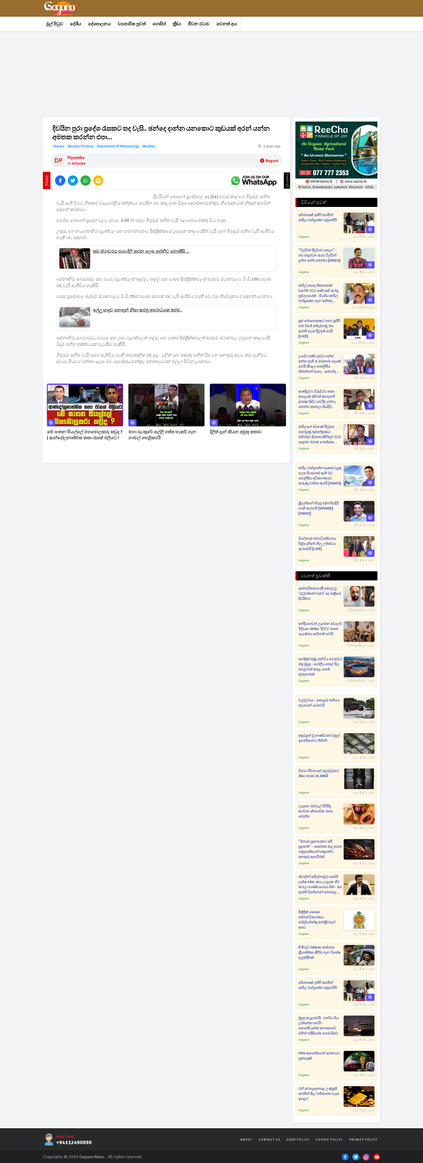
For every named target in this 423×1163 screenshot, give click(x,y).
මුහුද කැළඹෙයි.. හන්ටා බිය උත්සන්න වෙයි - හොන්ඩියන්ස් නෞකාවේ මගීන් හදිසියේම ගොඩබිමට (318, 1026)
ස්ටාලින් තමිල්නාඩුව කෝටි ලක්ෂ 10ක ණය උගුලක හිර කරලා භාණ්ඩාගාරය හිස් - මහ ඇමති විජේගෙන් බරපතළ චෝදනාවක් (320, 885)
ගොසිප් (159, 24)
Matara (58, 146)
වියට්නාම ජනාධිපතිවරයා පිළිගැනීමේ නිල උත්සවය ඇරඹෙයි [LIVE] (317, 543)
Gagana (303, 237)
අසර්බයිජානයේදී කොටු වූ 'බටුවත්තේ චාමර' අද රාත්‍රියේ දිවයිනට (319, 593)
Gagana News (91, 1156)
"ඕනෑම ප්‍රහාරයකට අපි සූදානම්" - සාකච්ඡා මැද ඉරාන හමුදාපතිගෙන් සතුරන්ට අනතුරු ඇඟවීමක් (320, 849)
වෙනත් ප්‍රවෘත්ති (315, 576)
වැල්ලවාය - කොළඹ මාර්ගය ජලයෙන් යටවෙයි (319, 703)
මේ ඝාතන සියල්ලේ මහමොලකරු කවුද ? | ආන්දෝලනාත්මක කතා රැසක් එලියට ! (84, 435)
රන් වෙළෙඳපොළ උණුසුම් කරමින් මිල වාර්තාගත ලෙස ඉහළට (318, 1093)
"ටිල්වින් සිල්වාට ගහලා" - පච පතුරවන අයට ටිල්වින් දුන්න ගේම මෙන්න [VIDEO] (319, 255)
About (246, 1139)
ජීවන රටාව (199, 24)
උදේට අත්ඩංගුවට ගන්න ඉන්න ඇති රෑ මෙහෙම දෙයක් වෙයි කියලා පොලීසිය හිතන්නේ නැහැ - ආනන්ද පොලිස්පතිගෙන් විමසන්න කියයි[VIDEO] (319, 364)
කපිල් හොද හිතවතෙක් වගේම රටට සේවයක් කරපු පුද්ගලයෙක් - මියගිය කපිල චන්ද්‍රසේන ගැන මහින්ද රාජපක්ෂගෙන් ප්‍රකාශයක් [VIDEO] (318, 293)
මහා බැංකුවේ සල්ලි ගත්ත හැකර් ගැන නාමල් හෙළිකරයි (162, 435)
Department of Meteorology (118, 146)
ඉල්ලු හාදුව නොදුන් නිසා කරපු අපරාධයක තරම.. (137, 310)
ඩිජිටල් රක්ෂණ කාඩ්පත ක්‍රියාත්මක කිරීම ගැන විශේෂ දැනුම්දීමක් (319, 952)
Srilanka (78, 163)
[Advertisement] (205, 74)
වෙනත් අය (226, 24)
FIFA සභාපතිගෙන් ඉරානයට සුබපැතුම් (319, 1056)
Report (269, 161)
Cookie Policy (329, 1139)
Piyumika (75, 157)
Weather (148, 146)
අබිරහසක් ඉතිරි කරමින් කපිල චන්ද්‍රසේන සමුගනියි (317, 217)
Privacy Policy (363, 1139)
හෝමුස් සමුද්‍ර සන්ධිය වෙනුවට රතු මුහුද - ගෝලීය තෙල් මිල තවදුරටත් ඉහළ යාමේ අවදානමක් (320, 667)
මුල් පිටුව (54, 24)
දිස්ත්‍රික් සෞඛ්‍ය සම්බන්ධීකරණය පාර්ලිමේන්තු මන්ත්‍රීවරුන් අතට (316, 920)
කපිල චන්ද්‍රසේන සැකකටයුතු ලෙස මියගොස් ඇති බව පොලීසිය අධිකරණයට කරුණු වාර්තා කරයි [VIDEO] (319, 476)
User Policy (298, 1139)
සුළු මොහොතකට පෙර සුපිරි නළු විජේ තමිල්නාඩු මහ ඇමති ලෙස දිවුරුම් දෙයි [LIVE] (319, 328)
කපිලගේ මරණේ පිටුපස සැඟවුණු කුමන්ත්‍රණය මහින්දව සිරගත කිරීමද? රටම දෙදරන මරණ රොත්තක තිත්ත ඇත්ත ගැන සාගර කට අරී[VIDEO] (319, 435)
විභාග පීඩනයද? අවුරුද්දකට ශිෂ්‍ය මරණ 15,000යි (318, 773)
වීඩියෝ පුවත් (313, 202)
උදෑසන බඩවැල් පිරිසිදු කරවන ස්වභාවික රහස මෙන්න (315, 811)
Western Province (81, 146)
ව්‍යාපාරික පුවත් (132, 24)
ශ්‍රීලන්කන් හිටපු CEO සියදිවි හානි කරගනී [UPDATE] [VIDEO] (318, 508)
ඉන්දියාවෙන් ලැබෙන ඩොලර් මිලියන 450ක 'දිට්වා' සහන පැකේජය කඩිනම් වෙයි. (320, 629)
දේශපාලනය (99, 24)
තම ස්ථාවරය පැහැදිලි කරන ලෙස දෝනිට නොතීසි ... (141, 251)
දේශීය (75, 24)
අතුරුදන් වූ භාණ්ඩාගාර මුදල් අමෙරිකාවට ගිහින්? (319, 738)
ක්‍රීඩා (177, 24)
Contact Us (269, 1139)
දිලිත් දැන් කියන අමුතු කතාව (236, 432)
